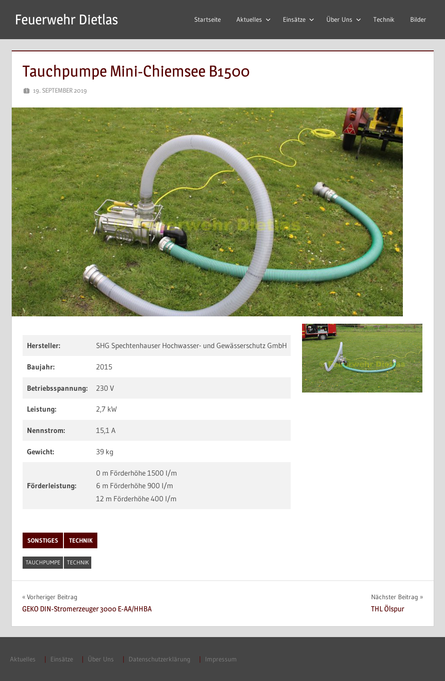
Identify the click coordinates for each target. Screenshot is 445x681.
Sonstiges (42, 540)
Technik (384, 19)
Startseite (207, 19)
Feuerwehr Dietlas (66, 19)
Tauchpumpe (43, 562)
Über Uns (343, 19)
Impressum (221, 659)
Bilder (418, 19)
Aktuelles (253, 19)
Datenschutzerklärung (159, 659)
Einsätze (298, 19)
